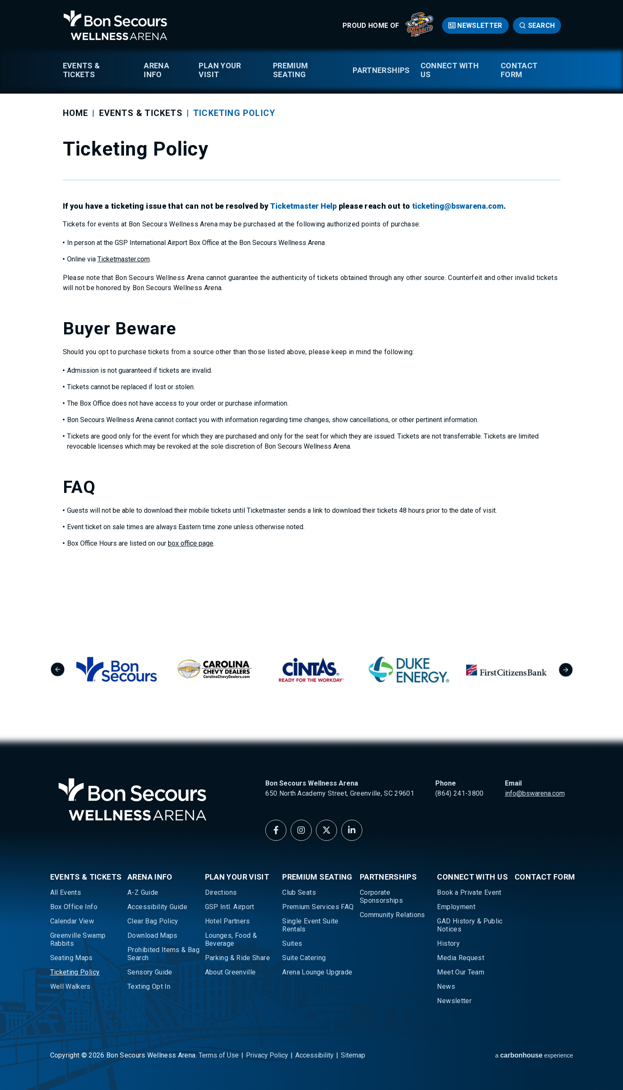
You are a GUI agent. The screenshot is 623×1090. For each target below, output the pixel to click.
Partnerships (381, 70)
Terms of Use (219, 1055)
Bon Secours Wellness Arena (115, 25)
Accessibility (314, 1055)
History (448, 943)
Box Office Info (73, 907)
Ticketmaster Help (303, 206)
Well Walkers (70, 986)
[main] (311, 306)
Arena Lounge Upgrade (317, 972)
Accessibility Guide (157, 907)
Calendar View (72, 921)
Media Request (460, 958)
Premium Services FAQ (317, 907)
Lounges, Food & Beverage (231, 939)
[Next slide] (565, 669)
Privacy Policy (267, 1055)
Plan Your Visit (220, 70)
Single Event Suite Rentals (310, 925)
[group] (133, 669)
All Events (65, 892)
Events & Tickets (81, 70)
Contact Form (519, 70)
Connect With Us (450, 70)
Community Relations (392, 915)
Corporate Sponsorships (381, 896)
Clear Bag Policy (152, 921)
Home (76, 113)
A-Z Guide (142, 892)
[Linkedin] (351, 830)
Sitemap (353, 1055)
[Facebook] (275, 830)
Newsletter (479, 26)
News (446, 986)
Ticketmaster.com (123, 259)
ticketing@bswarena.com (458, 206)
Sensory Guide (150, 972)
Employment (456, 907)
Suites (292, 943)
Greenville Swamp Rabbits (78, 939)
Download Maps (152, 935)
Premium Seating (290, 70)
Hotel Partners (227, 921)
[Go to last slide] (57, 669)
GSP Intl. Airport (229, 907)
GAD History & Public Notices (469, 925)
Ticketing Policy (75, 972)
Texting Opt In (148, 986)
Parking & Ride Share (237, 958)
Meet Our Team (460, 972)
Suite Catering (304, 958)
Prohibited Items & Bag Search (163, 954)
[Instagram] (301, 830)
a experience (534, 1055)
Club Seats (299, 892)
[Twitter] (326, 830)
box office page (190, 543)
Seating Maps (71, 958)
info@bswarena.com (535, 793)
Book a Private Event (469, 892)
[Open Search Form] (537, 25)
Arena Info (156, 70)
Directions (221, 892)
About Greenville (230, 972)
